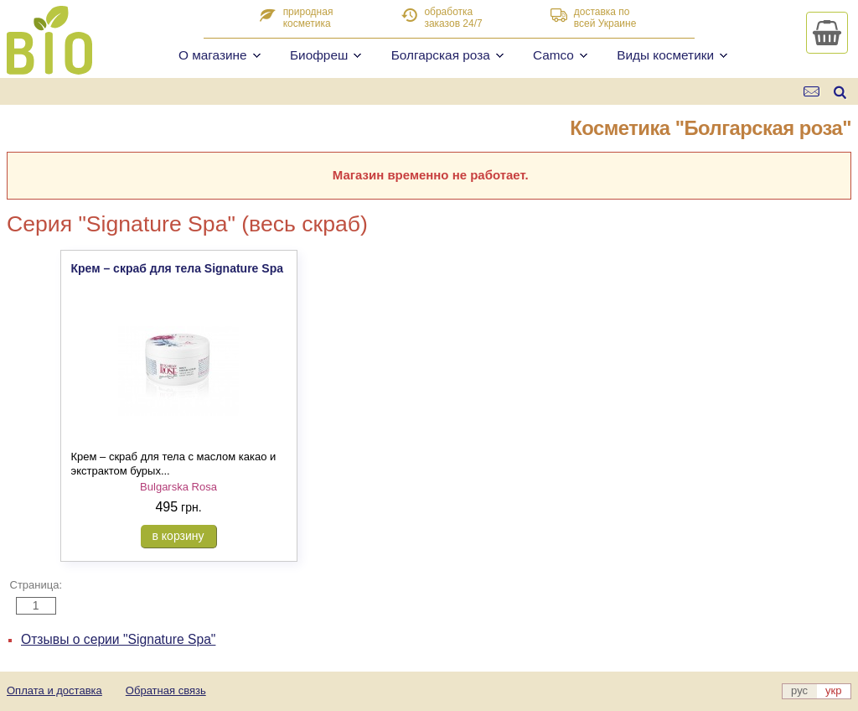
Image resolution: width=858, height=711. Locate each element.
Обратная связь (166, 690)
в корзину (178, 535)
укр (833, 690)
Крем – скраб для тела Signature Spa (177, 268)
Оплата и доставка (54, 690)
